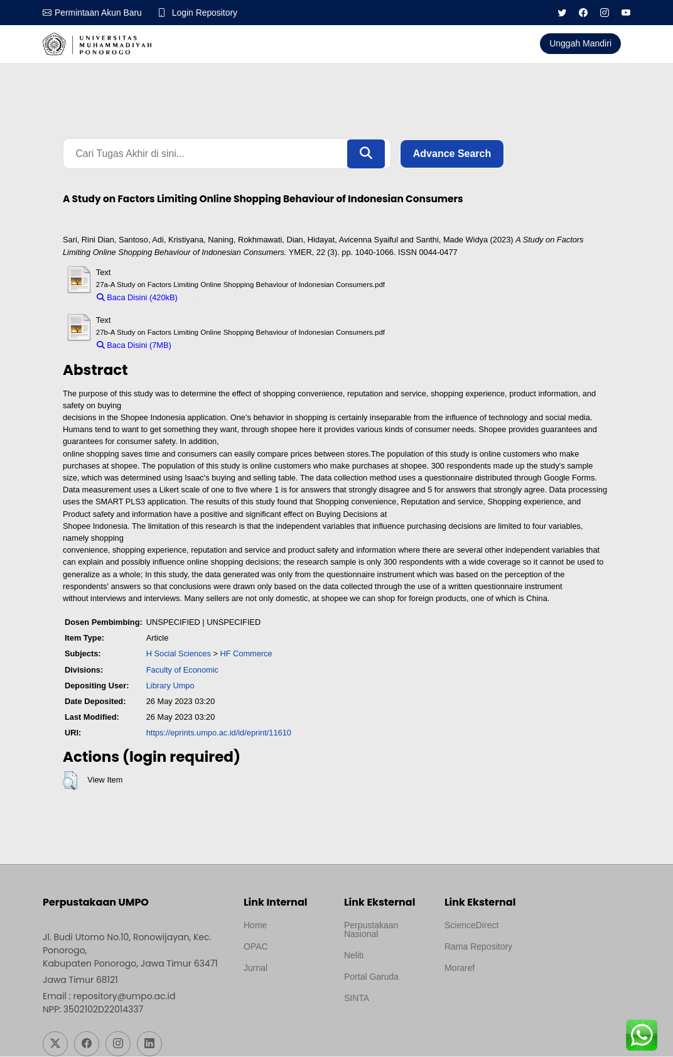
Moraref (459, 968)
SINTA (356, 998)
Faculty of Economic (182, 670)
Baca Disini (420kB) (137, 298)
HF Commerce (246, 654)
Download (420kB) (216, 298)
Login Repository (206, 13)
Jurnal (255, 968)
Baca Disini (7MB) (134, 345)
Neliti (353, 955)
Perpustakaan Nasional (371, 930)
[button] (70, 781)
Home (255, 925)
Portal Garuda (371, 977)
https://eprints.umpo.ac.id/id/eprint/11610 (218, 733)
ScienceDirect (471, 925)
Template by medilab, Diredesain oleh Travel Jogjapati (285, 998)
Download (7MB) (207, 345)
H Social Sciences (178, 654)
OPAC (256, 947)
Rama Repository (478, 947)
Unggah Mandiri (580, 43)
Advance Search (452, 153)
